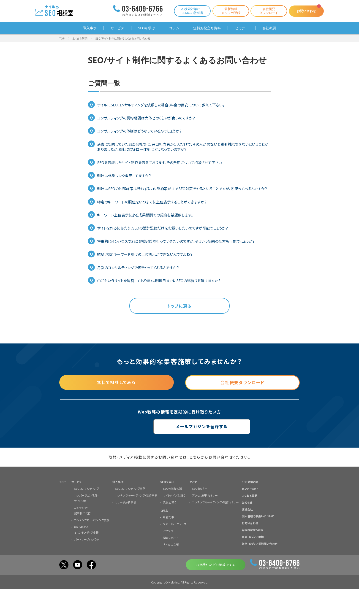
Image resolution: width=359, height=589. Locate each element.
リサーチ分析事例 (125, 502)
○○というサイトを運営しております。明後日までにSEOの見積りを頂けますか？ (158, 280)
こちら (195, 457)
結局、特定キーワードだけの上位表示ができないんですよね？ (145, 254)
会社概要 (269, 28)
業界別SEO (170, 502)
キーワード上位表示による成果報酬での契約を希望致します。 (145, 215)
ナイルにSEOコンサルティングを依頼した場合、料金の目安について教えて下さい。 (160, 105)
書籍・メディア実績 (253, 537)
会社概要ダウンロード (267, 11)
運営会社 (247, 509)
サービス (117, 28)
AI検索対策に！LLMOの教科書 (190, 11)
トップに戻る (179, 306)
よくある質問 (80, 38)
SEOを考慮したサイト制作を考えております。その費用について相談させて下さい (159, 162)
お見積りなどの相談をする (216, 564)
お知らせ (247, 502)
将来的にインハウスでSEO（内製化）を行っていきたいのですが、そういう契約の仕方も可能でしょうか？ (176, 241)
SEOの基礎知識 (172, 488)
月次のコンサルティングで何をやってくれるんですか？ (138, 267)
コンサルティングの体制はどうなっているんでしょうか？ (139, 131)
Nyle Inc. (174, 582)
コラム (174, 28)
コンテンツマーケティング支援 (91, 520)
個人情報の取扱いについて (258, 516)
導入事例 (90, 28)
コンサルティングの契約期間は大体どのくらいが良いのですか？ (146, 118)
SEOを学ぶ (146, 28)
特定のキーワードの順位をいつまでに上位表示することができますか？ (152, 202)
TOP (62, 38)
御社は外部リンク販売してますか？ (124, 175)
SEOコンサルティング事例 (130, 488)
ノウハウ (168, 531)
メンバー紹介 (250, 489)
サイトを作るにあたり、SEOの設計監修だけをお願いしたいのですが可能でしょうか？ (162, 228)
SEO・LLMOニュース (174, 524)
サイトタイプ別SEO (174, 495)
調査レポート (171, 538)
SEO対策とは (250, 482)
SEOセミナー (199, 488)
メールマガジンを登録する (180, 427)
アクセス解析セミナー (205, 495)
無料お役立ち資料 (207, 28)
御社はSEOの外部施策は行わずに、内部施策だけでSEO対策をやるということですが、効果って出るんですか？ (182, 188)
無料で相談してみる (116, 382)
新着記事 (168, 517)
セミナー (241, 28)
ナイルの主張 (171, 544)
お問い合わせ (305, 11)
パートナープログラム (86, 539)
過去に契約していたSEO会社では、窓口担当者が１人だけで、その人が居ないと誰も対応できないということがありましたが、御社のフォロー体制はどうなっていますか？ (182, 146)
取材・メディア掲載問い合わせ (259, 544)
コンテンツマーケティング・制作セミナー (215, 502)
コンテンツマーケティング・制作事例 (136, 495)
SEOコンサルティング (86, 488)
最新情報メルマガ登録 (229, 11)
